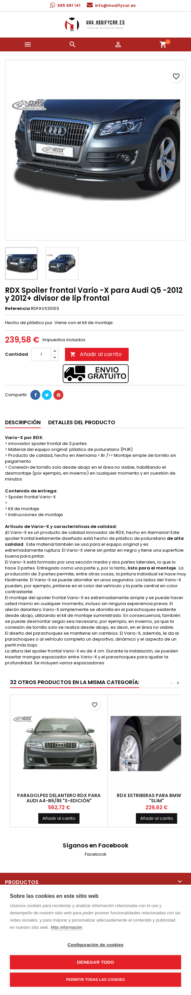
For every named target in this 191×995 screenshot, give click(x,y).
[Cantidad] (41, 354)
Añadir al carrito (96, 354)
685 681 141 (68, 5)
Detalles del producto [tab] (81, 422)
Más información (66, 927)
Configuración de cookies (96, 944)
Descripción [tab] (23, 422)
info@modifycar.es (115, 5)
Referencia (17, 309)
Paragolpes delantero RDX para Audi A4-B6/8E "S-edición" (59, 798)
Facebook (96, 854)
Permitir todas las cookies (95, 979)
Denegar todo (95, 962)
